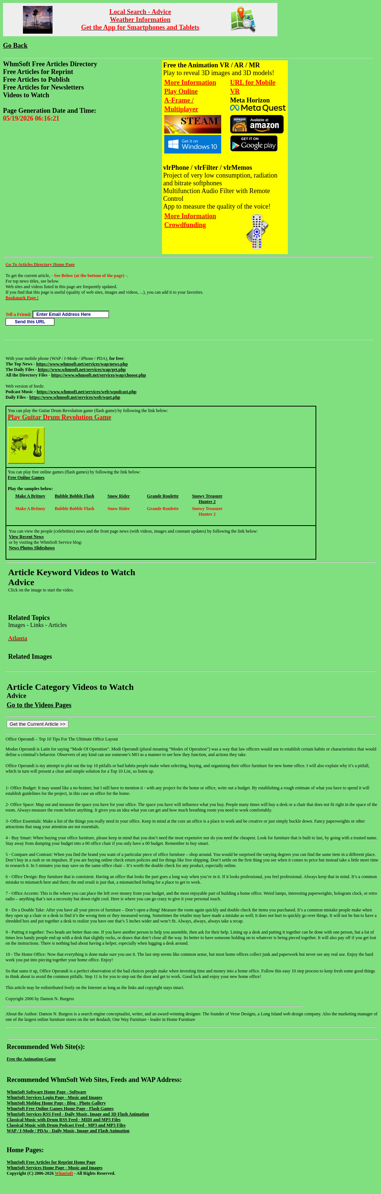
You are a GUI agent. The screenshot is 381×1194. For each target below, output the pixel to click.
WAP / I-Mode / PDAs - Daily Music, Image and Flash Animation (68, 1130)
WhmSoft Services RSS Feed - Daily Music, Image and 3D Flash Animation (78, 1114)
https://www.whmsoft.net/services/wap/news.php (82, 364)
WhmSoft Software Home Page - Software (46, 1091)
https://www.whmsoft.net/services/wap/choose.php (98, 375)
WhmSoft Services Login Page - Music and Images (54, 1097)
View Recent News (26, 536)
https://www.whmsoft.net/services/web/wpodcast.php (86, 391)
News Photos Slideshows (32, 547)
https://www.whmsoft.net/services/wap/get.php (82, 369)
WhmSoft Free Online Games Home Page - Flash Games (60, 1108)
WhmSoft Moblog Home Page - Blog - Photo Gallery (56, 1103)
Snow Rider (118, 496)
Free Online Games (26, 477)
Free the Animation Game (31, 1059)
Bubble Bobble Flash (74, 496)
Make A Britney (30, 496)
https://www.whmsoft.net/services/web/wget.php (74, 397)
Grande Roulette (163, 496)
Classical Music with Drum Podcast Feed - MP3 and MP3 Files (66, 1125)
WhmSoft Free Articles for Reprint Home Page (51, 1162)
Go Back (15, 45)
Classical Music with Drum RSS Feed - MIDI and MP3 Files (64, 1119)
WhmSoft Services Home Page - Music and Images (54, 1167)
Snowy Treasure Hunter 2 (207, 498)
